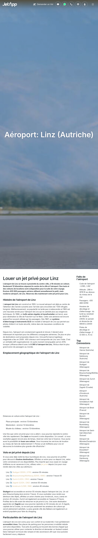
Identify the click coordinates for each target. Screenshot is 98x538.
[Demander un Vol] (43, 4)
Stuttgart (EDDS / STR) (22, 472)
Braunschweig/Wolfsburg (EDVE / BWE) (29, 476)
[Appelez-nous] (71, 4)
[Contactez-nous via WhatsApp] (65, 4)
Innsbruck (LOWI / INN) (22, 486)
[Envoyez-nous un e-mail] (58, 4)
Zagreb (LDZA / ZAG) (21, 483)
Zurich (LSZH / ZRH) (21, 479)
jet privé (44, 464)
